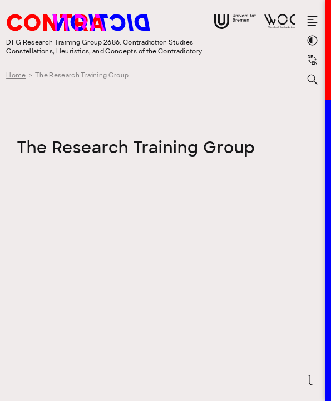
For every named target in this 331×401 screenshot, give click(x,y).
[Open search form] (312, 79)
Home (16, 75)
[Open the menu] (312, 21)
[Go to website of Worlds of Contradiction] (279, 21)
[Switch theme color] (312, 40)
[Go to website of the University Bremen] (235, 21)
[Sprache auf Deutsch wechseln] (312, 60)
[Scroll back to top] (312, 380)
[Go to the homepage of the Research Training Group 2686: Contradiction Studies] (101, 25)
